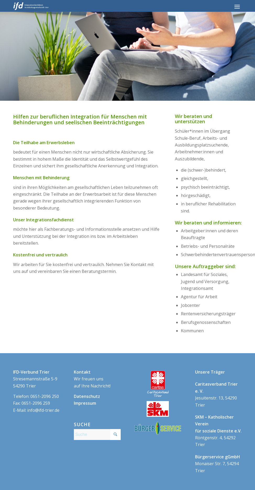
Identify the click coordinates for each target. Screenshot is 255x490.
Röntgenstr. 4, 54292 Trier (218, 431)
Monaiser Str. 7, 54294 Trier (217, 464)
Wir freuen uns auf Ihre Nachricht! (92, 379)
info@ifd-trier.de (43, 410)
